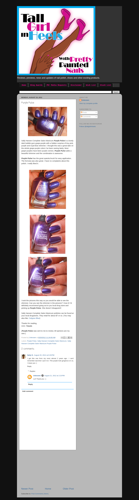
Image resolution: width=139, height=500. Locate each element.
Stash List (105, 85)
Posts (84, 112)
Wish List (91, 85)
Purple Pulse (32, 341)
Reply (29, 366)
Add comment (27, 391)
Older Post (68, 488)
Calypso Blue (34, 318)
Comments (86, 116)
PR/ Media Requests (56, 85)
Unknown (37, 376)
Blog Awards (36, 85)
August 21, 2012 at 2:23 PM (54, 376)
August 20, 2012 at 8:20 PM (44, 355)
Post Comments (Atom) (39, 494)
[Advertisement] (47, 468)
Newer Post (27, 488)
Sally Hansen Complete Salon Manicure (52, 341)
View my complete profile (88, 103)
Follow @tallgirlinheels (87, 126)
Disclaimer (76, 85)
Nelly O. (30, 355)
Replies (32, 371)
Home (24, 85)
